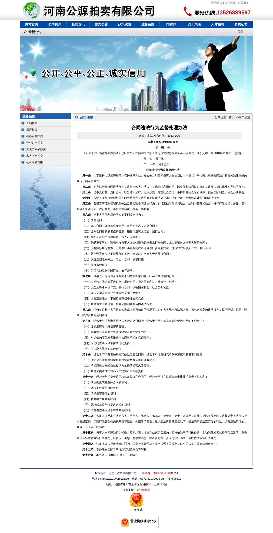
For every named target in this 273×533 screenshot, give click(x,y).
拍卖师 (171, 24)
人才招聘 (217, 24)
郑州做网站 (143, 490)
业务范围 (147, 24)
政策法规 (124, 24)
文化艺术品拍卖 (36, 149)
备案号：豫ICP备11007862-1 (160, 473)
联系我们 (243, 2)
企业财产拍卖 (34, 142)
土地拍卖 (31, 123)
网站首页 (31, 24)
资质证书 (240, 24)
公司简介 (54, 24)
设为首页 (216, 2)
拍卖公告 (101, 24)
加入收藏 (230, 2)
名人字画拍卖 (34, 155)
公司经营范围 (34, 162)
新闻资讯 (78, 24)
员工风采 (194, 24)
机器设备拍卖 (34, 136)
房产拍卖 (31, 129)
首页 (231, 117)
